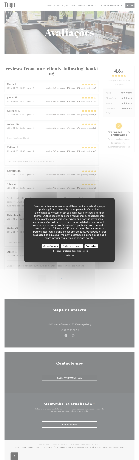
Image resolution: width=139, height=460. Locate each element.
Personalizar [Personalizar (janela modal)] (91, 246)
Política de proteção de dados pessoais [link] (70, 251)
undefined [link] (70, 255)
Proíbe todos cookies (72, 246)
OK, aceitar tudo (50, 246)
